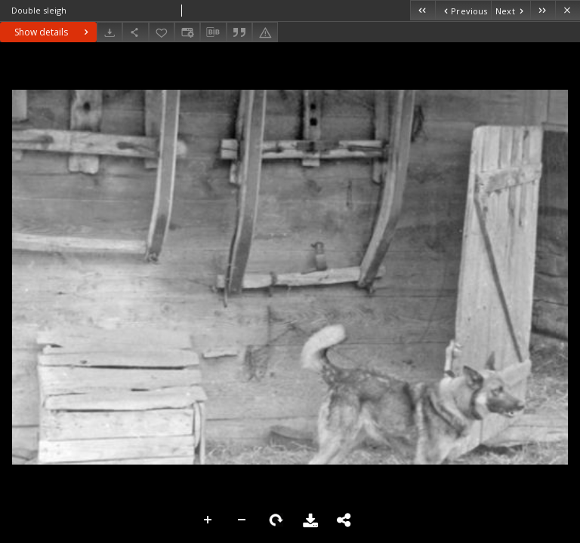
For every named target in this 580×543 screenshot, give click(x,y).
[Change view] (187, 32)
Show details (53, 32)
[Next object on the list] (510, 10)
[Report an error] (265, 32)
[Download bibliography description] (213, 32)
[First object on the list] (422, 10)
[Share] (135, 32)
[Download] (109, 32)
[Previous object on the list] (463, 10)
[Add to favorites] (161, 32)
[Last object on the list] (542, 10)
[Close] (567, 10)
